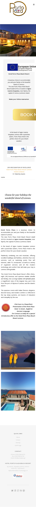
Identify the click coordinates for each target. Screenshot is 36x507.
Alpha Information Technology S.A (18, 470)
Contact (18, 440)
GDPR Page (18, 445)
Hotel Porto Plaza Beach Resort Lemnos (19, 170)
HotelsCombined (19, 172)
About (18, 437)
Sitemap (18, 442)
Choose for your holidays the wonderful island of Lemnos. (18, 196)
